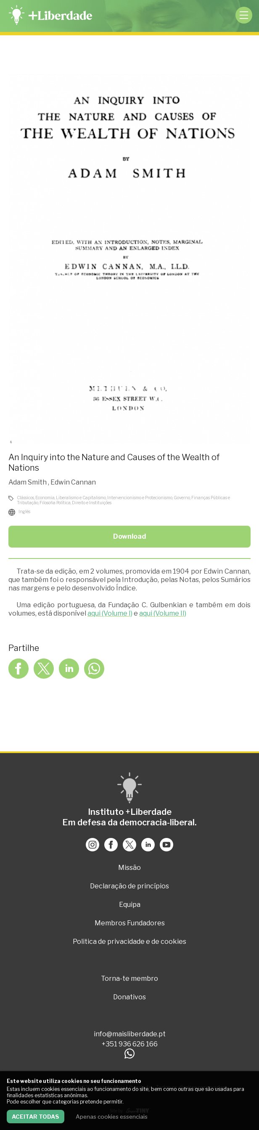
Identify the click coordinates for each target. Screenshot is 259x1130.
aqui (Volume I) (109, 613)
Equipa (129, 905)
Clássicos (25, 497)
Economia (45, 497)
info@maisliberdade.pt (130, 1034)
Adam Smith (28, 482)
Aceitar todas (35, 1116)
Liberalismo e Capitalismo (81, 497)
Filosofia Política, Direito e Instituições (75, 502)
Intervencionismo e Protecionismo (139, 497)
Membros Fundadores (130, 923)
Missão (129, 868)
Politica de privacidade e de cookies (129, 942)
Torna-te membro (129, 978)
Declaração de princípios (129, 886)
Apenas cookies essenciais (112, 1116)
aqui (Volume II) (162, 613)
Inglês (24, 511)
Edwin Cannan (73, 482)
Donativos (129, 997)
